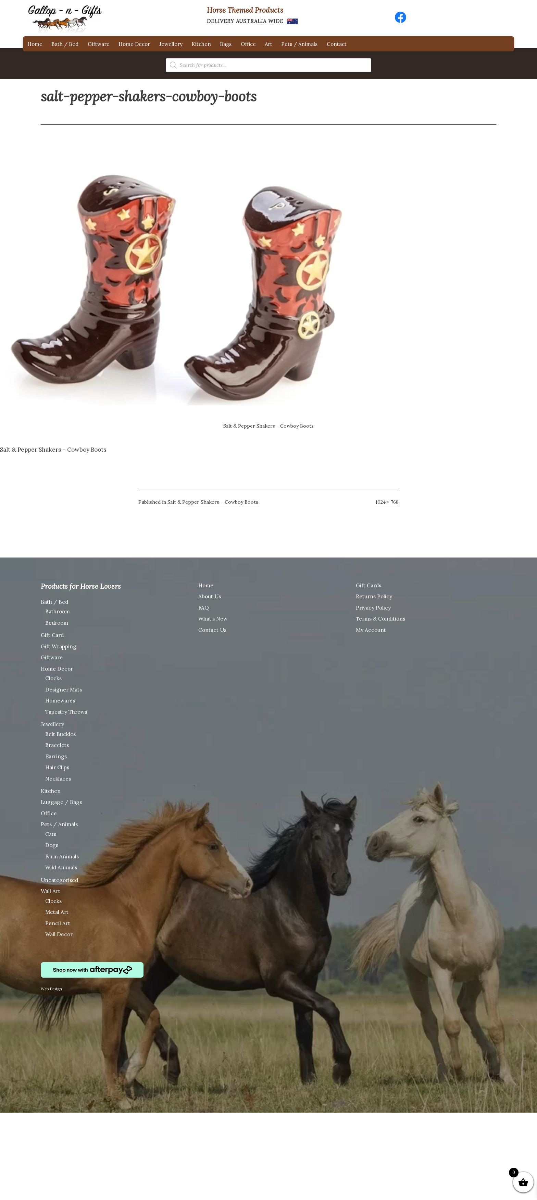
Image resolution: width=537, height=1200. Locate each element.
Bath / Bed (64, 44)
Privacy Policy (373, 607)
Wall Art (50, 891)
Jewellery (171, 44)
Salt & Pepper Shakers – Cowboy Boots (212, 502)
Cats (50, 834)
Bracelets (57, 745)
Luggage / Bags (61, 802)
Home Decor (134, 44)
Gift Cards (368, 585)
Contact (337, 44)
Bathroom (57, 611)
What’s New (212, 618)
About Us (209, 596)
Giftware (99, 44)
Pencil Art (57, 923)
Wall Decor (59, 934)
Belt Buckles (60, 734)
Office (248, 44)
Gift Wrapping (58, 646)
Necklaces (58, 778)
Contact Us (212, 630)
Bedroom (56, 623)
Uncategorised (59, 880)
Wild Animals (61, 867)
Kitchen (201, 44)
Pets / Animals (299, 44)
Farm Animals (62, 856)
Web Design (51, 989)
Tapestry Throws (66, 712)
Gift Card (52, 635)
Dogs (51, 845)
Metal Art (56, 912)
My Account (371, 630)
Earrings (56, 756)
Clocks (53, 678)
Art (268, 44)
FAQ (203, 607)
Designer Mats (63, 689)
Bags (226, 44)
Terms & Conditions (380, 618)
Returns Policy (374, 596)
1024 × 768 (387, 502)
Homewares (60, 700)
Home (34, 44)
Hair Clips (57, 767)
